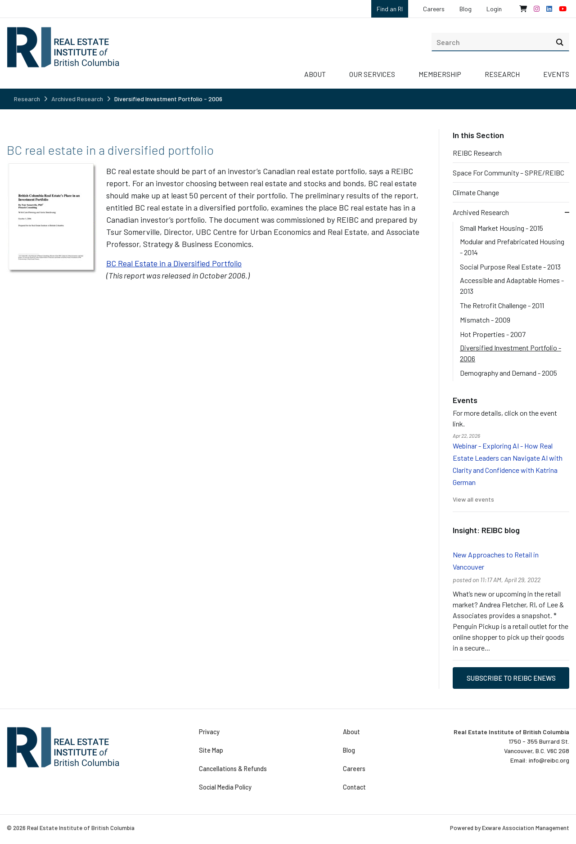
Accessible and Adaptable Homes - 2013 (512, 285)
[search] (500, 41)
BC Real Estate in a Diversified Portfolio (174, 263)
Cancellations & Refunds (232, 769)
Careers (434, 9)
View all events (473, 499)
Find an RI (390, 9)
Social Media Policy (225, 787)
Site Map (211, 750)
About (315, 74)
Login (494, 9)
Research (502, 74)
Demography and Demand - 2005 (508, 372)
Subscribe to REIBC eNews (511, 678)
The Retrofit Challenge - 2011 (502, 305)
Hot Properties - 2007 (493, 334)
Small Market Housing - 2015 (501, 228)
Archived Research (77, 99)
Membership (439, 74)
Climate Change (476, 192)
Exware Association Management (525, 827)
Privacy (209, 732)
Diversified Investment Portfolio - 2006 (168, 99)
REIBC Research (477, 152)
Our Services (372, 74)
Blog (465, 9)
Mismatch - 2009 (485, 319)
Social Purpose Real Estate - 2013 (510, 266)
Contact (354, 787)
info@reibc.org (549, 760)
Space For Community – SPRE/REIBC (508, 172)
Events (556, 74)
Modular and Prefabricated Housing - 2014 (512, 246)
